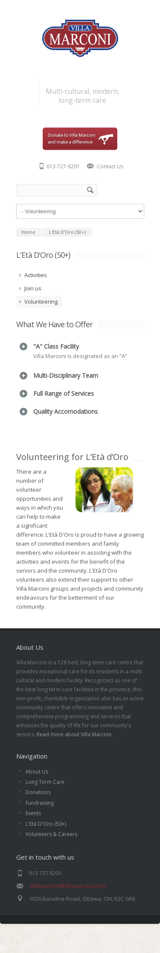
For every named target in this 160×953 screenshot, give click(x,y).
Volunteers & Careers (51, 857)
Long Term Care (45, 805)
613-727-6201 (63, 166)
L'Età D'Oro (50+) (46, 847)
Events (33, 836)
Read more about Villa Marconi (74, 757)
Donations (38, 815)
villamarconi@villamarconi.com (68, 909)
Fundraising (40, 826)
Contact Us (110, 166)
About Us (37, 794)
